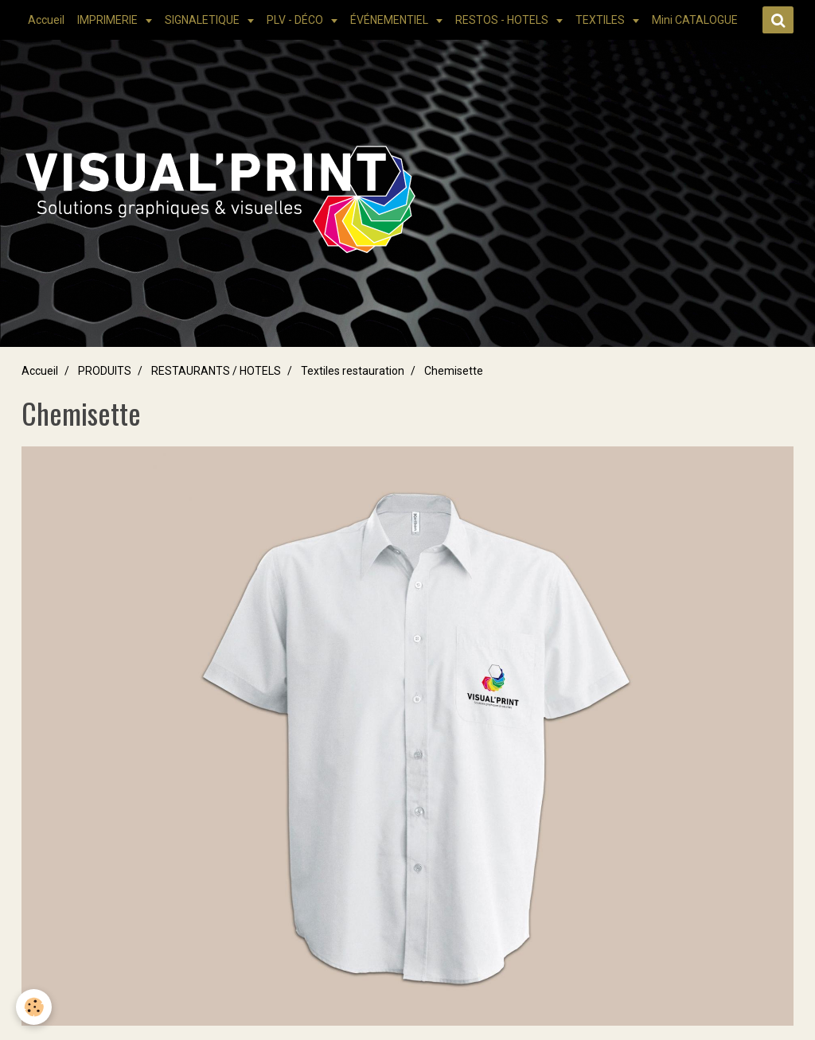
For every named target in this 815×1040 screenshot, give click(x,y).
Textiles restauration (352, 370)
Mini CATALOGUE (695, 20)
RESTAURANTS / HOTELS (216, 370)
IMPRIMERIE (108, 20)
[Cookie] (34, 1007)
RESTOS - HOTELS (503, 20)
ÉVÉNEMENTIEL (390, 20)
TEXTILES (601, 20)
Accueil (46, 20)
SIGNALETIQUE (203, 20)
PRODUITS (104, 370)
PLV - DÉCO (296, 20)
